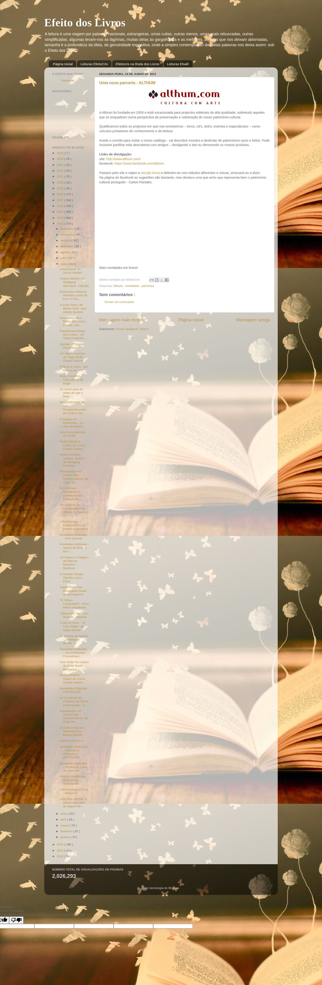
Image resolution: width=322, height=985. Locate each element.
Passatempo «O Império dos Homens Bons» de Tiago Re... (74, 477)
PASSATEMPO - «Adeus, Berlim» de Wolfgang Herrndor (72, 460)
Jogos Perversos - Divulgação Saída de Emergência (73, 590)
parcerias (148, 286)
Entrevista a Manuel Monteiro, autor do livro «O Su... (74, 295)
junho (64, 264)
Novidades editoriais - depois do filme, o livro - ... (74, 548)
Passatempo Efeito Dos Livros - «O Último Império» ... (74, 334)
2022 (60, 170)
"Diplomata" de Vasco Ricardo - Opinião (74, 615)
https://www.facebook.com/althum (139, 163)
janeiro (65, 837)
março (65, 825)
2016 (60, 206)
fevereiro (66, 831)
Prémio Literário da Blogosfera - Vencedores (72, 780)
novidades (132, 286)
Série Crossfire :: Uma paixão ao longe (71, 379)
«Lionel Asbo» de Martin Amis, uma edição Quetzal (73, 308)
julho (64, 258)
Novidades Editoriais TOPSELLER (73, 690)
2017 (60, 200)
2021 (60, 176)
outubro (66, 240)
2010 (60, 856)
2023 (60, 165)
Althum (118, 286)
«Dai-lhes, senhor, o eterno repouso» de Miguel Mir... (73, 802)
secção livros (151, 173)
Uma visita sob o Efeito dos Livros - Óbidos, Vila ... (73, 321)
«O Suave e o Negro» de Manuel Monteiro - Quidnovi (74, 563)
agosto (65, 252)
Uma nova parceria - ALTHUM (127, 83)
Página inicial (63, 64)
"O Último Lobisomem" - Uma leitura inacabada (74, 604)
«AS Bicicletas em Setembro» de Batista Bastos (72, 731)
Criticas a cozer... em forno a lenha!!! (74, 368)
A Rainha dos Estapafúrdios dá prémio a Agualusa (74, 525)
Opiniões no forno (72, 740)
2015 (60, 211)
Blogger (173, 888)
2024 (60, 159)
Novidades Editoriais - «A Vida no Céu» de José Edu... (73, 767)
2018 (60, 194)
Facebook (67, 80)
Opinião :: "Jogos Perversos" (71, 345)
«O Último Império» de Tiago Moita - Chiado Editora (73, 357)
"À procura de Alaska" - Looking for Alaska (74, 639)
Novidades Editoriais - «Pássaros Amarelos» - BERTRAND (73, 752)
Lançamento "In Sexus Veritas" (71, 270)
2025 (60, 153)
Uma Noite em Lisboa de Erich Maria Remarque (74, 665)
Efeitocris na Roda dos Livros (137, 64)
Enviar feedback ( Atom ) (132, 329)
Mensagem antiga (253, 319)
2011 (60, 850)
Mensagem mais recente (122, 319)
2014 (60, 217)
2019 (60, 188)
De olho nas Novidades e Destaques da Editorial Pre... (71, 493)
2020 (60, 182)
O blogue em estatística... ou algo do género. (72, 422)
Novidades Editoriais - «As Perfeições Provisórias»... (73, 652)
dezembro (67, 228)
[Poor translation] (16, 920)
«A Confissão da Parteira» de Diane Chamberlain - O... (74, 701)
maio (64, 813)
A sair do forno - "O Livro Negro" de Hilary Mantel (72, 626)
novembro (67, 234)
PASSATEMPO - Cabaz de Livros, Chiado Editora (73, 445)
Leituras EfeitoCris (94, 64)
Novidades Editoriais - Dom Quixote (73, 536)
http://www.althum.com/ (123, 159)
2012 (60, 844)
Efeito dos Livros (84, 22)
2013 (60, 223)
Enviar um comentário (119, 302)
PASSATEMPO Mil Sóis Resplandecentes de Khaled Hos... (73, 408)
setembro (67, 246)
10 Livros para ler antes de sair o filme (71, 393)
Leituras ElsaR (178, 64)
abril (63, 819)
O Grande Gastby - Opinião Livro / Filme (72, 577)
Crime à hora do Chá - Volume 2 (74, 791)
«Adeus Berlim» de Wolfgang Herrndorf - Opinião (74, 282)
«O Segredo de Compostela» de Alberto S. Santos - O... (74, 510)
